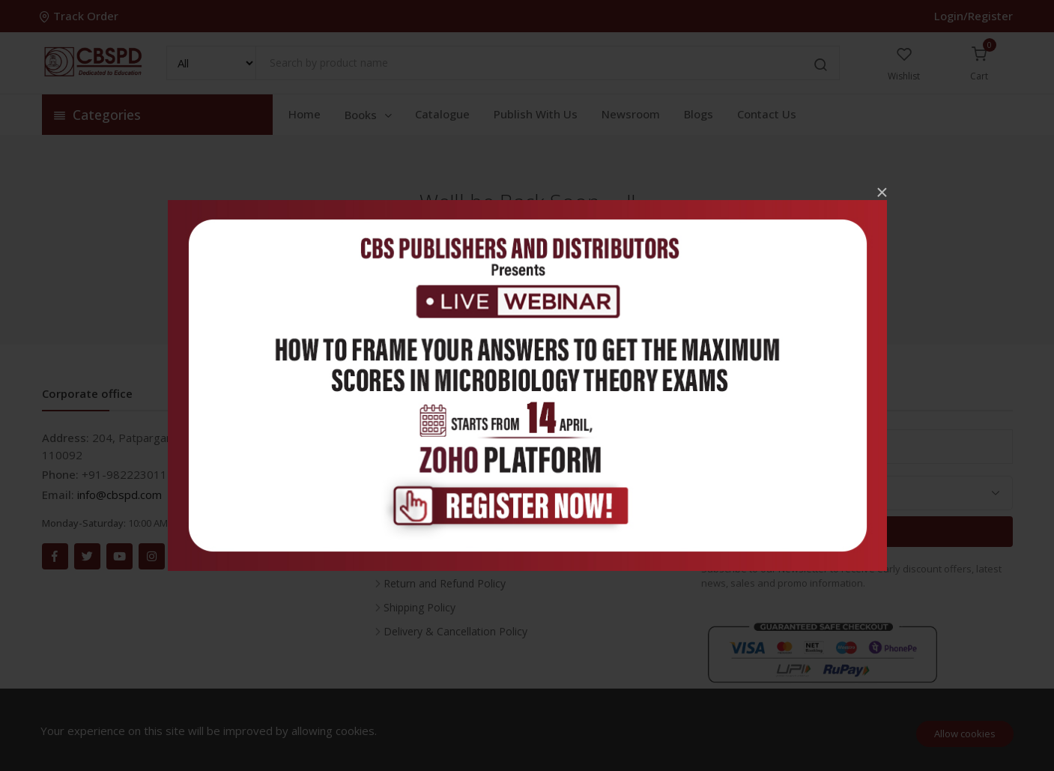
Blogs (698, 113)
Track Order (80, 15)
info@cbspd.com (119, 494)
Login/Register (973, 15)
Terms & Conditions (432, 559)
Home (304, 113)
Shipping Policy (419, 607)
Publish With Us (536, 113)
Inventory (406, 439)
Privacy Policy (416, 535)
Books (369, 114)
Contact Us (766, 113)
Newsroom (631, 113)
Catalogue (442, 113)
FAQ (394, 487)
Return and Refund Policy (445, 583)
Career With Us (420, 463)
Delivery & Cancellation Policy (455, 631)
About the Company (432, 511)
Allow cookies (965, 733)
